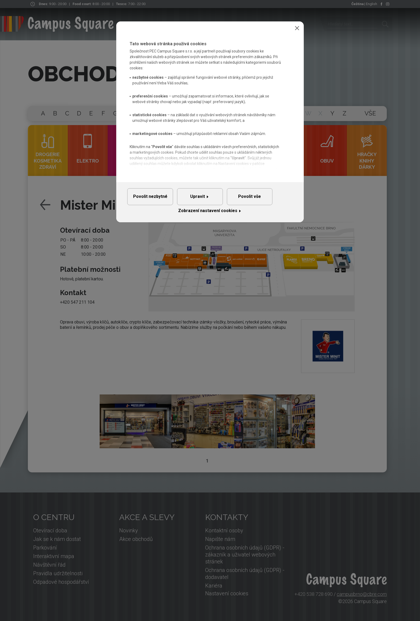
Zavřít (297, 28)
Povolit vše (266, 198)
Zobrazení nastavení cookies (207, 215)
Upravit (207, 198)
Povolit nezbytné (153, 198)
